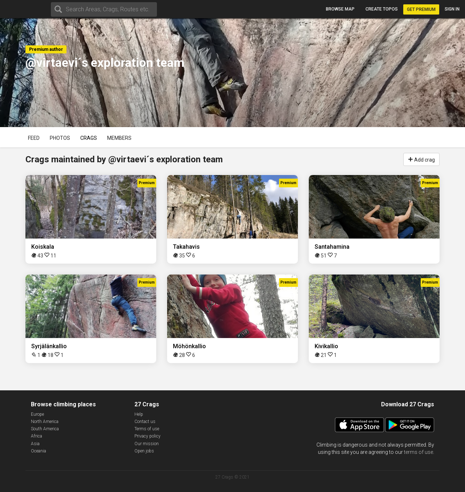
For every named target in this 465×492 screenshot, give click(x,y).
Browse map (340, 9)
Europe (37, 414)
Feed (34, 138)
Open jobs (144, 451)
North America (44, 421)
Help (138, 414)
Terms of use (146, 428)
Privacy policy (147, 436)
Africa (36, 436)
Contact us (144, 421)
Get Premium (421, 9)
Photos (60, 138)
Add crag (421, 159)
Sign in (452, 9)
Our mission (146, 443)
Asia (35, 443)
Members (119, 138)
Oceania (38, 451)
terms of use (418, 452)
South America (45, 428)
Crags (88, 138)
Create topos (381, 9)
